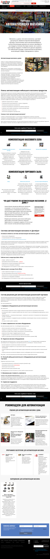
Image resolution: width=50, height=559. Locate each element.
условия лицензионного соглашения (33, 133)
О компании (29, 6)
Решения (12, 6)
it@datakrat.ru (47, 2)
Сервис (2, 540)
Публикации (35, 6)
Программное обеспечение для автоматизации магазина (14, 239)
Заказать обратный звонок (45, 541)
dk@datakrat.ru (37, 542)
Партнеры (10, 540)
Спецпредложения (42, 6)
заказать (39, 215)
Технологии (23, 542)
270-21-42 (44, 1)
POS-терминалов (17, 271)
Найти (34, 3)
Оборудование (18, 6)
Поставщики (15, 540)
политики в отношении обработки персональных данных (26, 530)
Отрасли (17, 542)
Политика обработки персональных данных (7, 547)
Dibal (30, 341)
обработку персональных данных (30, 132)
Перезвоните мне (40, 130)
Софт (24, 6)
